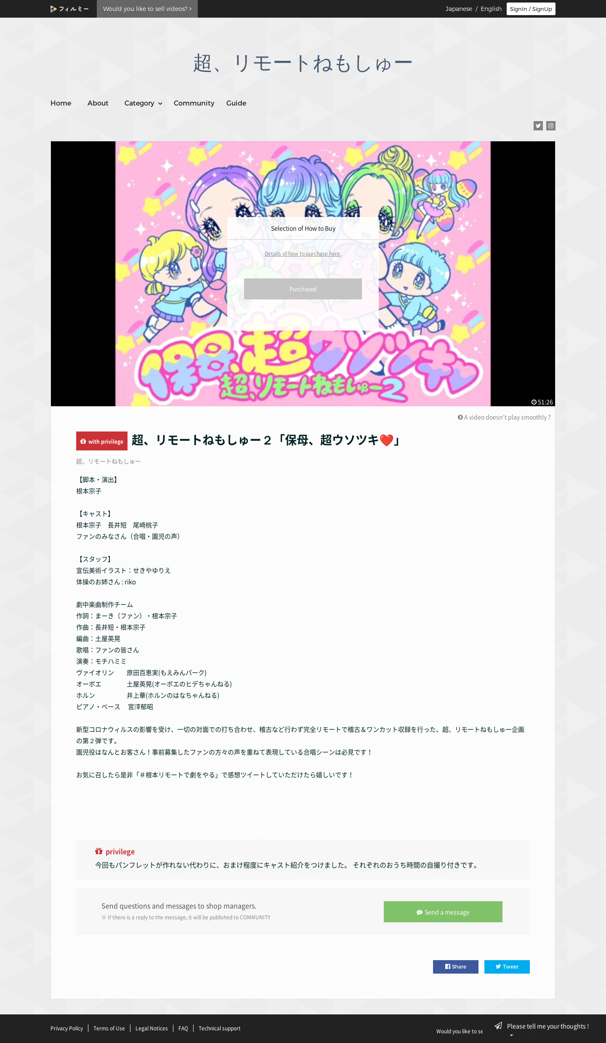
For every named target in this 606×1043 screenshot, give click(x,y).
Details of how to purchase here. (303, 253)
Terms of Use (109, 1027)
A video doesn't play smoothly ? (504, 417)
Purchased (303, 289)
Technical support (220, 1027)
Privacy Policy (66, 1027)
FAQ (183, 1027)
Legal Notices (152, 1027)
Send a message (443, 911)
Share (455, 966)
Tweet (507, 966)
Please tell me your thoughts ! (544, 1026)
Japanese (459, 9)
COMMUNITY (255, 917)
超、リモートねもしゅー (108, 461)
